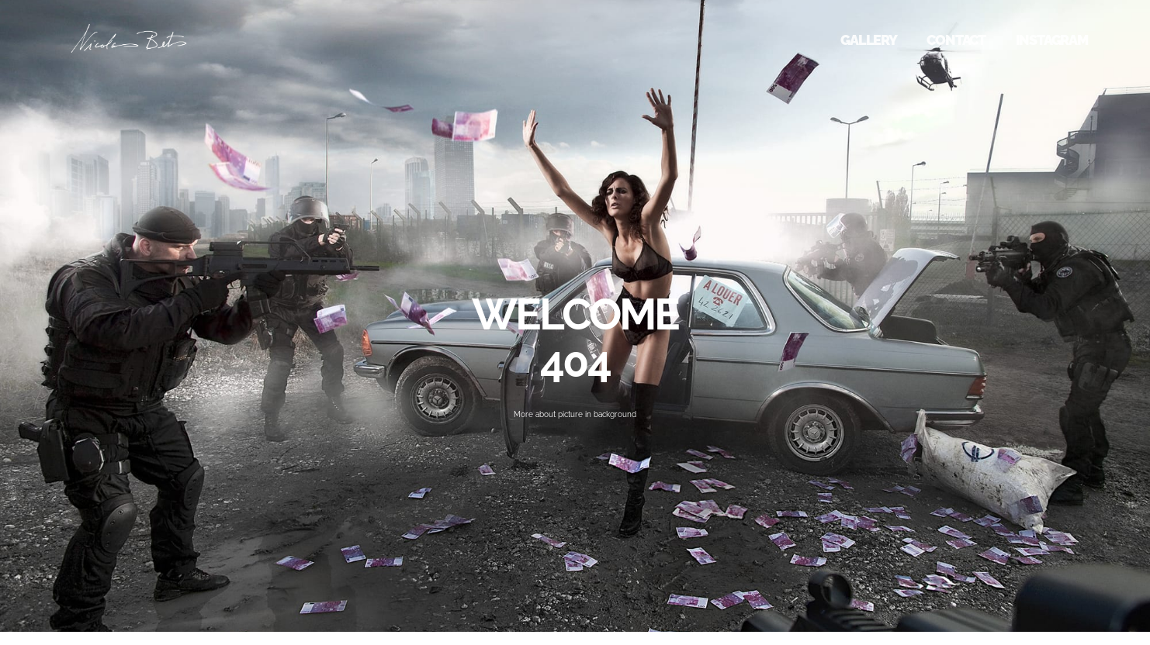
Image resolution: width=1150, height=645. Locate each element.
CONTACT (956, 40)
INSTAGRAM (1052, 40)
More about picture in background (575, 414)
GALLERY (868, 40)
